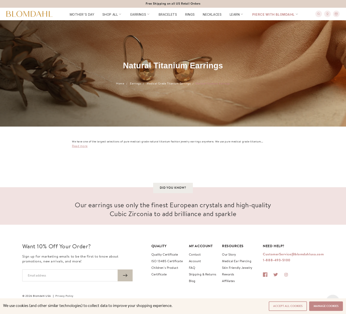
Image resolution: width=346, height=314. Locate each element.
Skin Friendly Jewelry (237, 268)
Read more (80, 146)
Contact (195, 254)
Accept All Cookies (288, 306)
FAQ (192, 268)
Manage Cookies (326, 306)
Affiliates (228, 281)
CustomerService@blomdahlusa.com (293, 254)
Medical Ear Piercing (236, 261)
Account (195, 261)
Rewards (228, 274)
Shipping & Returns (202, 274)
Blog (192, 281)
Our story (229, 254)
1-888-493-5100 (276, 260)
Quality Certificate (164, 254)
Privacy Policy (64, 296)
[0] (336, 14)
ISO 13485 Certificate (167, 261)
